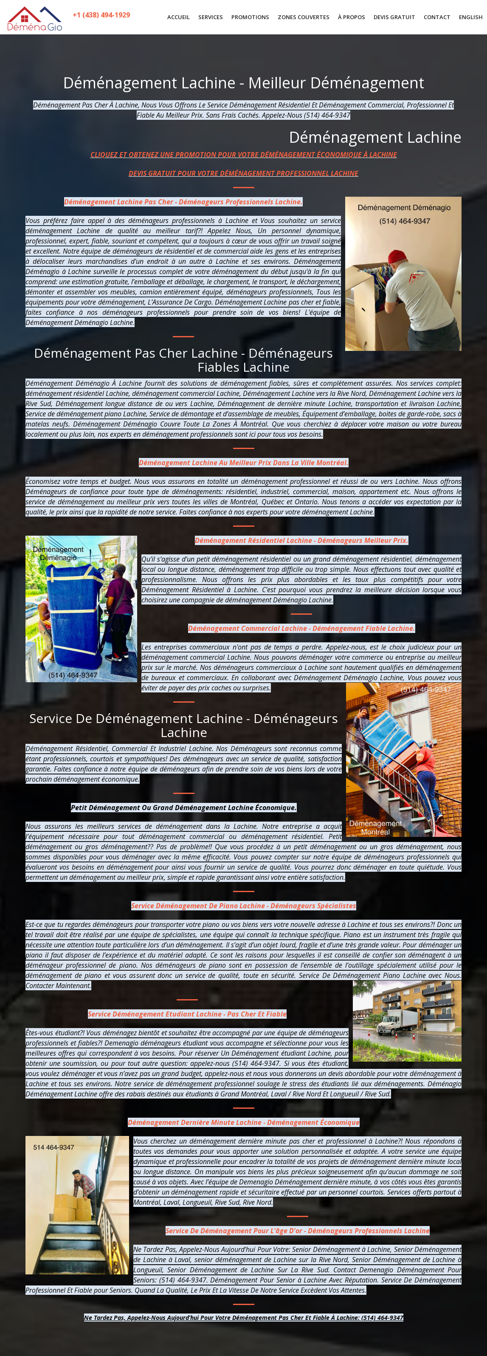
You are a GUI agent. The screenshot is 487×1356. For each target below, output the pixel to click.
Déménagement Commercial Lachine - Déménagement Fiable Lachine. (301, 628)
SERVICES (210, 17)
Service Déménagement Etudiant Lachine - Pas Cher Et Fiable (187, 1014)
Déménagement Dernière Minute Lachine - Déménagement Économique (244, 1122)
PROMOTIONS (250, 17)
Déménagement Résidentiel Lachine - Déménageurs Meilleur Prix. (301, 540)
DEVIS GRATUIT (394, 17)
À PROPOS (351, 17)
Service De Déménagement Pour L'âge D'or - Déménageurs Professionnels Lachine (298, 1230)
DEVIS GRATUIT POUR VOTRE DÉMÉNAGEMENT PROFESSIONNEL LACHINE (243, 173)
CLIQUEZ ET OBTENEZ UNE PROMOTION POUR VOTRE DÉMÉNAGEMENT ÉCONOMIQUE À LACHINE (243, 154)
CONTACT (437, 17)
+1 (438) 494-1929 (102, 17)
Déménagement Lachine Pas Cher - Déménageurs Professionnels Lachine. (183, 201)
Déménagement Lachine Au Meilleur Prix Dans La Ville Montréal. (244, 462)
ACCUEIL (178, 17)
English (471, 17)
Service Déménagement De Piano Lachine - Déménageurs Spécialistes (243, 905)
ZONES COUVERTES (303, 17)
